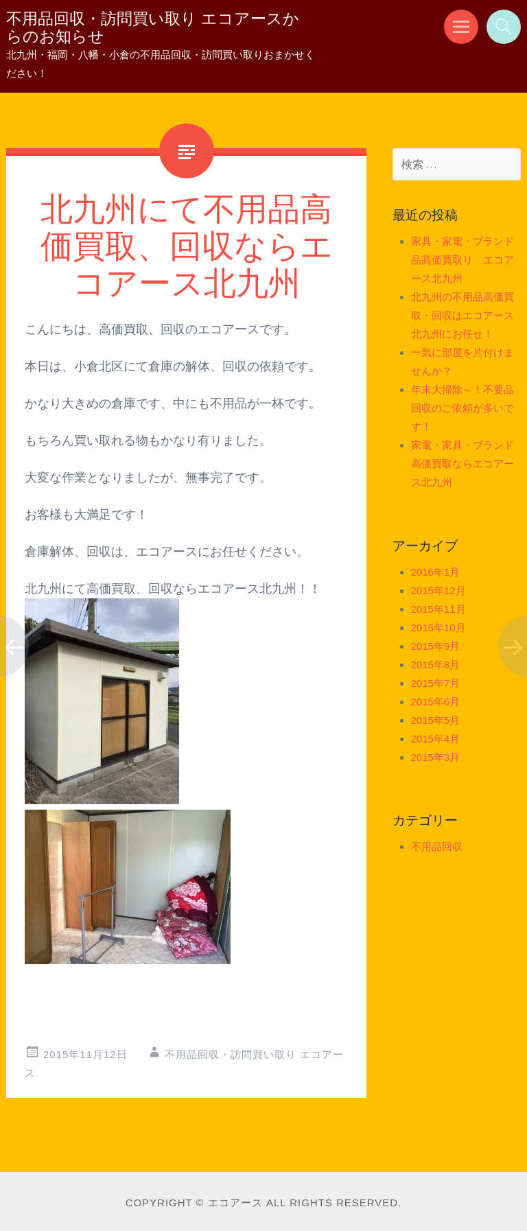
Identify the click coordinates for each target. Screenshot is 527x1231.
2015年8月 (435, 664)
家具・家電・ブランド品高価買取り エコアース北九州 (462, 259)
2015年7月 (435, 683)
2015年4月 (435, 739)
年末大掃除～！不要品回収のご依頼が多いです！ (462, 408)
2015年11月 (438, 609)
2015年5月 (435, 720)
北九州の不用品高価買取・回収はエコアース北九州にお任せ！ (462, 315)
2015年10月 (438, 627)
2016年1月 (435, 572)
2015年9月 (435, 646)
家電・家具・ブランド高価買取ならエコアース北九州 (462, 463)
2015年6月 (435, 701)
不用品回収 (436, 846)
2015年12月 (438, 590)
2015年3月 (435, 757)
